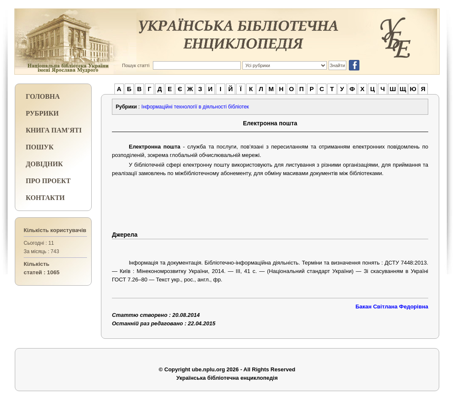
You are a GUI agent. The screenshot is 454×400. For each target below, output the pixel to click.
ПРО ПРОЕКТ (48, 180)
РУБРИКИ (42, 113)
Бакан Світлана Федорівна (392, 306)
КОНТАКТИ (45, 197)
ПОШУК (40, 147)
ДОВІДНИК (44, 164)
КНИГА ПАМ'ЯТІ (54, 130)
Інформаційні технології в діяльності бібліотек (195, 107)
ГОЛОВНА (43, 96)
